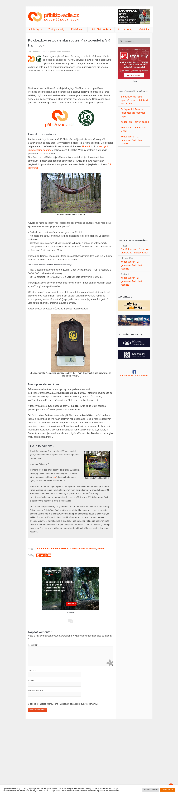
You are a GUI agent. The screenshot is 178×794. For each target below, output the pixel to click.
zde (54, 477)
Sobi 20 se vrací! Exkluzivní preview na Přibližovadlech (135, 251)
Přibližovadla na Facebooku (134, 375)
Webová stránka (35, 690)
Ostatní (144, 29)
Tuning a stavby (57, 29)
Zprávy (52, 52)
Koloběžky (35, 29)
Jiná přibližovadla (101, 29)
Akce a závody (125, 29)
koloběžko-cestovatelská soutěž (78, 548)
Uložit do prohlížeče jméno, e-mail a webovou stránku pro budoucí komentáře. (63, 704)
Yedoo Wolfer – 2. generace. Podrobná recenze (131, 265)
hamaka (55, 548)
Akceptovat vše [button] (167, 790)
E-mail (31, 680)
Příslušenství (77, 29)
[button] (38, 555)
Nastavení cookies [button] (151, 790)
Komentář (33, 645)
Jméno (32, 671)
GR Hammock (42, 548)
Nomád (101, 548)
